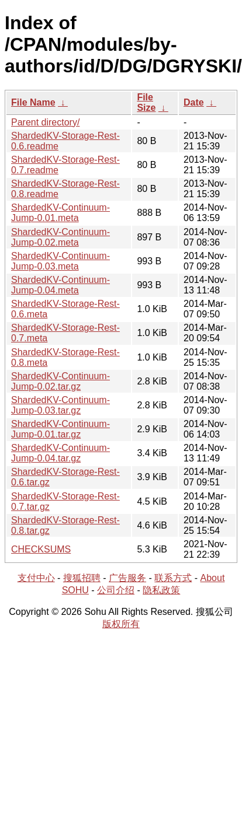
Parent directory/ (45, 122)
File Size (146, 102)
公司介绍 (115, 590)
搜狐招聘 (82, 578)
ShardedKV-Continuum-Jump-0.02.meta (60, 237)
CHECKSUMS (41, 549)
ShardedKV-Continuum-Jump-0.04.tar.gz (60, 453)
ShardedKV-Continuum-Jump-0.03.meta (60, 261)
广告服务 (127, 578)
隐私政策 (161, 590)
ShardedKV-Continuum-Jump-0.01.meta (60, 212)
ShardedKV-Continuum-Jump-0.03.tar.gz (60, 405)
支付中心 (36, 578)
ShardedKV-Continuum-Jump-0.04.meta (60, 285)
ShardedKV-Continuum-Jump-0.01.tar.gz (60, 429)
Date (194, 102)
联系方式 (173, 578)
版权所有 (121, 624)
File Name (33, 102)
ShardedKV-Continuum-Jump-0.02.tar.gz (60, 381)
